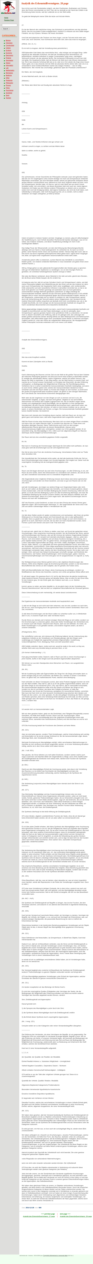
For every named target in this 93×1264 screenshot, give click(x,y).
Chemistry (9, 43)
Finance (8, 58)
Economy (9, 53)
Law (7, 68)
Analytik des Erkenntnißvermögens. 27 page (39, 1216)
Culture (8, 48)
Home (6, 18)
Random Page (9, 20)
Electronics (9, 55)
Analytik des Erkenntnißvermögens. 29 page (76, 1216)
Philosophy (9, 83)
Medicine (9, 75)
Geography (9, 60)
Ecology (8, 50)
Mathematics (10, 70)
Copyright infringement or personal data (55, 1255)
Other (7, 78)
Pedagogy (9, 80)
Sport (7, 95)
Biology (8, 40)
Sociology (9, 93)
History (8, 63)
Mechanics (9, 73)
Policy (8, 88)
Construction (10, 45)
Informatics (9, 65)
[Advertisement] (56, 216)
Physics (8, 85)
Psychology (9, 90)
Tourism (8, 98)
